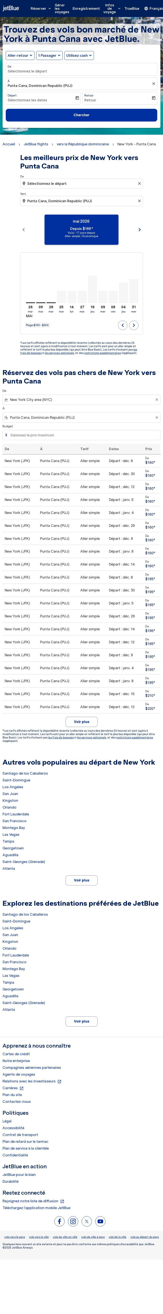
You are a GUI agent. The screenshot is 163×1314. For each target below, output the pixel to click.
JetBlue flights (36, 144)
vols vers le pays (14, 1237)
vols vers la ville (39, 1237)
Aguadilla (10, 855)
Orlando (9, 807)
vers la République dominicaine (83, 144)
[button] (49, 55)
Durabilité (11, 1181)
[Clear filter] (156, 400)
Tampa (8, 841)
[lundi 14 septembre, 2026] (71, 297)
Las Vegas (11, 834)
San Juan (10, 794)
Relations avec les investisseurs (32, 1081)
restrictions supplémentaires (102, 353)
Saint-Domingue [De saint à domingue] (16, 780)
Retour (89, 95)
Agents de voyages (19, 1074)
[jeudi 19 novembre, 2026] (92, 289)
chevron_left (122, 325)
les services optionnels (59, 353)
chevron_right (133, 325)
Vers (23, 193)
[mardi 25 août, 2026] (61, 297)
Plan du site (12, 1095)
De (9, 66)
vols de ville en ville (65, 1237)
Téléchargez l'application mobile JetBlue (36, 1208)
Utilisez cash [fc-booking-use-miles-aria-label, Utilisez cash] (77, 55)
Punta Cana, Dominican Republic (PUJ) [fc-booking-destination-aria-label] (40, 85)
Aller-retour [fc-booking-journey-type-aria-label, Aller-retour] (18, 55)
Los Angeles (13, 787)
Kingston (10, 800)
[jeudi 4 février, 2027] (123, 293)
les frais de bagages (61, 737)
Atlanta (9, 868)
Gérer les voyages (62, 8)
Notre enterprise (16, 1061)
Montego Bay (14, 828)
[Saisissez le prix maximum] (83, 435)
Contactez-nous (17, 1101)
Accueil (9, 144)
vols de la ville (117, 1237)
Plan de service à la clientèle (26, 1148)
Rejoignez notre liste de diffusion (33, 1201)
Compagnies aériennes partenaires (32, 1067)
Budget (8, 426)
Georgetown (13, 848)
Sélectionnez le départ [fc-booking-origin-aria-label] (27, 71)
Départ (12, 95)
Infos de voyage (113, 8)
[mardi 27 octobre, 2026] (82, 297)
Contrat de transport (20, 1135)
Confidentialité (15, 1155)
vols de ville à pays (93, 1237)
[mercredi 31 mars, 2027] (133, 291)
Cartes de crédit (16, 1054)
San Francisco (14, 821)
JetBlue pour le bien (19, 1175)
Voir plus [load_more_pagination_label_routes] (81, 880)
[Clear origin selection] (140, 183)
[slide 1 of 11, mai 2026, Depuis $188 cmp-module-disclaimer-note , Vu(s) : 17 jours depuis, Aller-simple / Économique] (81, 230)
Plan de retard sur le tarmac (25, 1141)
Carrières (13, 1088)
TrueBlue (131, 8)
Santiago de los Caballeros (25, 773)
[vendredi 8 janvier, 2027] (113, 297)
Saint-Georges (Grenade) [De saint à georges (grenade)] (24, 862)
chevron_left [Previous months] (23, 229)
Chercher (81, 115)
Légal (7, 1121)
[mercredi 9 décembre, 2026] (102, 297)
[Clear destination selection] (140, 201)
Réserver (42, 8)
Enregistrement (86, 8)
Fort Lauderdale (16, 814)
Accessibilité (13, 1128)
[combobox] (82, 183)
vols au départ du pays (144, 1237)
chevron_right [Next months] (139, 229)
